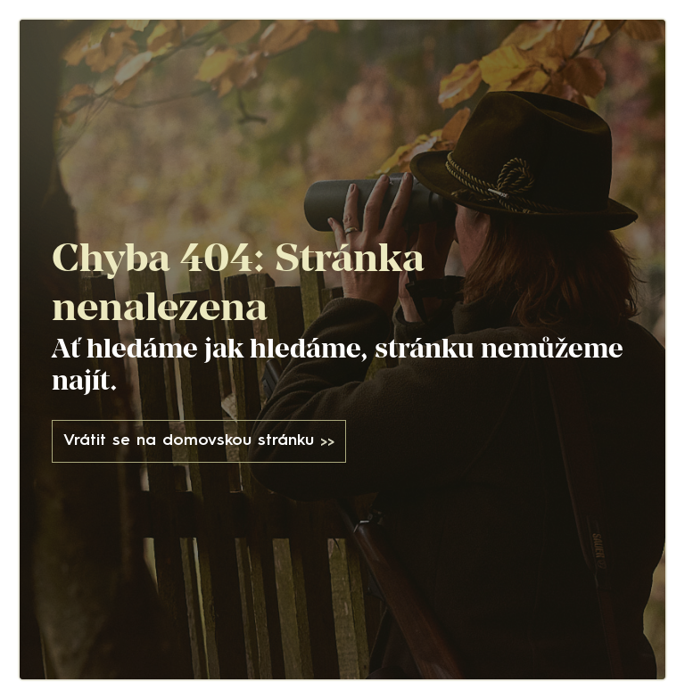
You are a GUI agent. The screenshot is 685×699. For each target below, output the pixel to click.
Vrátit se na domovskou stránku (198, 441)
